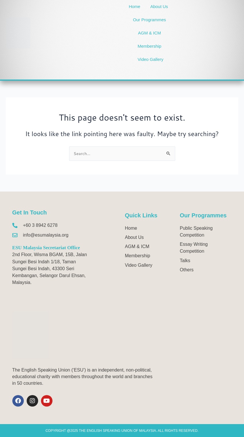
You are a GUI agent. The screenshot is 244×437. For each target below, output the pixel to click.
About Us (159, 6)
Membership (149, 46)
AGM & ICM (149, 32)
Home (134, 6)
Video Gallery (150, 59)
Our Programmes (149, 19)
